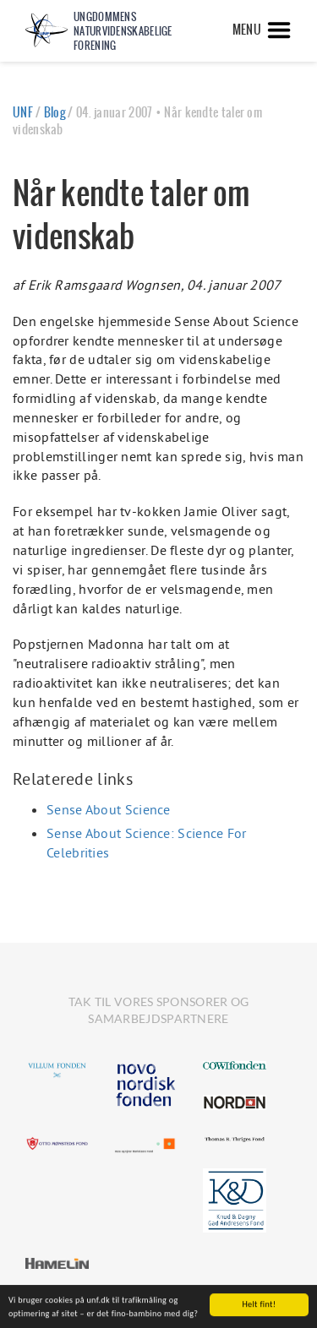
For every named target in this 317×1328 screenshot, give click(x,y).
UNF (23, 112)
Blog (54, 112)
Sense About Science (108, 809)
